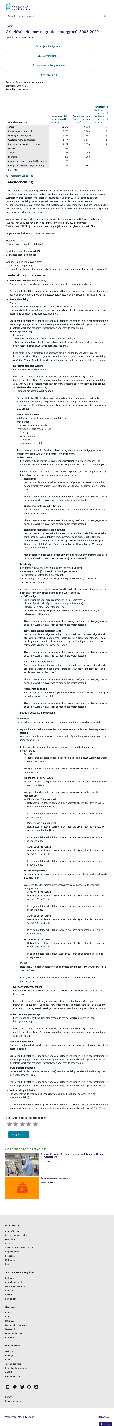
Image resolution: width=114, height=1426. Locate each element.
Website (9, 1352)
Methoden (10, 1260)
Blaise (8, 1264)
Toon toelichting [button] (48, 75)
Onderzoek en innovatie (16, 1325)
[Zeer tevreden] (35, 1124)
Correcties (10, 1338)
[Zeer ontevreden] (9, 1124)
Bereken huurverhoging (16, 1235)
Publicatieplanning (14, 1401)
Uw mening (105, 1424)
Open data (10, 1239)
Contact (8, 1313)
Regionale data (12, 1252)
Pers (7, 1317)
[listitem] (7, 1386)
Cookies (8, 1360)
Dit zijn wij (10, 1321)
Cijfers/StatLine (12, 1231)
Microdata (9, 1244)
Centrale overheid (13, 1282)
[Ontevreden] (15, 1124)
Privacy (8, 1295)
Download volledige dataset (48, 65)
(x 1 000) (59, 119)
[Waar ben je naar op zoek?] (57, 16)
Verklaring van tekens (22, 176)
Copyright (9, 1356)
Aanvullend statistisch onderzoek (20, 1248)
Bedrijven (9, 1278)
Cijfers (11, 26)
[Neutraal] (22, 1124)
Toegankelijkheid (13, 1364)
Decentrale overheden (15, 1287)
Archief (8, 1372)
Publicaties (10, 1256)
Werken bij (10, 1329)
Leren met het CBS (13, 1334)
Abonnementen (12, 1376)
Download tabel (48, 56)
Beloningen (10, 1299)
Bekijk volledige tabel (48, 46)
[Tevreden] (29, 1124)
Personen (9, 1291)
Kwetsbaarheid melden (16, 1368)
